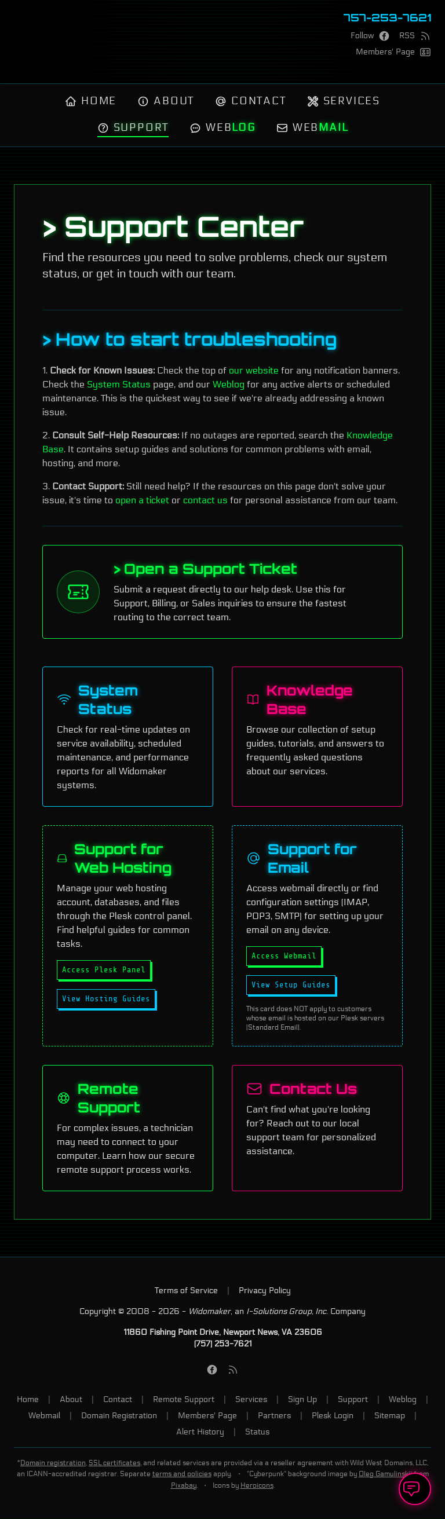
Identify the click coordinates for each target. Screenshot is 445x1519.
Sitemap (389, 1416)
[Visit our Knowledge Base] (317, 737)
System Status (119, 384)
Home (90, 101)
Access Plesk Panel (103, 969)
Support (133, 128)
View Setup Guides (290, 984)
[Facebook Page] (370, 36)
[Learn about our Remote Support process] (127, 1128)
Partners (274, 1416)
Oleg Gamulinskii (385, 1474)
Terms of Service (186, 1290)
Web (222, 128)
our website (254, 370)
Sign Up (302, 1399)
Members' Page (207, 1416)
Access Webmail (283, 955)
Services (343, 101)
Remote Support (183, 1399)
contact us (205, 500)
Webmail (44, 1416)
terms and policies (181, 1474)
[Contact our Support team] (317, 1128)
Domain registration (53, 1462)
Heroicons (256, 1485)
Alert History (200, 1432)
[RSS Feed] (415, 36)
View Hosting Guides (106, 998)
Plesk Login (332, 1416)
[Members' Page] (393, 52)
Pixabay (183, 1485)
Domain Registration (119, 1416)
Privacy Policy (265, 1290)
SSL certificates (114, 1462)
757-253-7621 (387, 17)
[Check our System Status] (127, 737)
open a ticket (142, 500)
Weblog (229, 384)
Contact (250, 101)
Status (257, 1432)
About (165, 101)
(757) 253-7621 (222, 1344)
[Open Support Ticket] (415, 1489)
